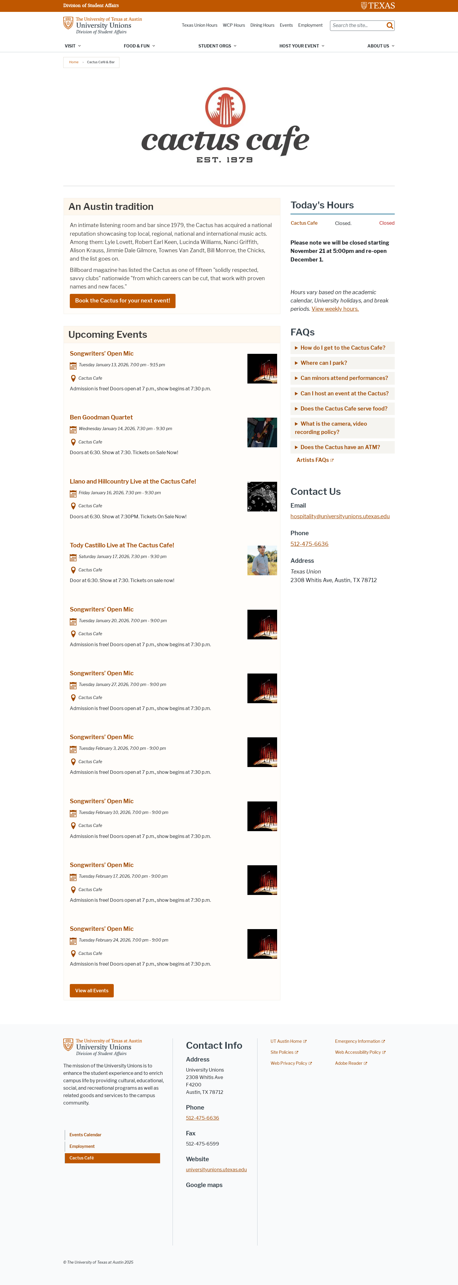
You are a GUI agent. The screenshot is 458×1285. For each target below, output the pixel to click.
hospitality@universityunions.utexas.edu (340, 516)
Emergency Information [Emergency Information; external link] (357, 1041)
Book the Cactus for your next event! (122, 301)
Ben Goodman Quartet (101, 417)
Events (286, 25)
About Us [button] (378, 46)
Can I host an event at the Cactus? (345, 393)
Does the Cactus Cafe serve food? (344, 408)
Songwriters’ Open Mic (102, 353)
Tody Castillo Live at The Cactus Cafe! (122, 545)
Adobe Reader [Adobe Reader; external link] (348, 1063)
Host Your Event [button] (299, 46)
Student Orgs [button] (214, 46)
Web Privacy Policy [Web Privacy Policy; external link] (289, 1063)
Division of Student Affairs (91, 5)
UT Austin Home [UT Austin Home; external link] (286, 1041)
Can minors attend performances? (344, 378)
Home (73, 62)
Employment (310, 25)
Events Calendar (86, 1134)
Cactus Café (82, 1158)
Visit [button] (70, 46)
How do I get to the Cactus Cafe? (343, 348)
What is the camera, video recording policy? (331, 428)
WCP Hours (234, 25)
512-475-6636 (202, 1118)
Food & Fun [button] (137, 46)
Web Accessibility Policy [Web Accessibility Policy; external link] (358, 1052)
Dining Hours (262, 25)
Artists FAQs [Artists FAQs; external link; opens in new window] (312, 460)
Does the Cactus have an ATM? (340, 447)
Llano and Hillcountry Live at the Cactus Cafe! (133, 481)
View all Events (91, 991)
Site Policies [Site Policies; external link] (282, 1052)
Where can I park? (324, 363)
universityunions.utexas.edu (216, 1169)
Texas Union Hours (199, 25)
